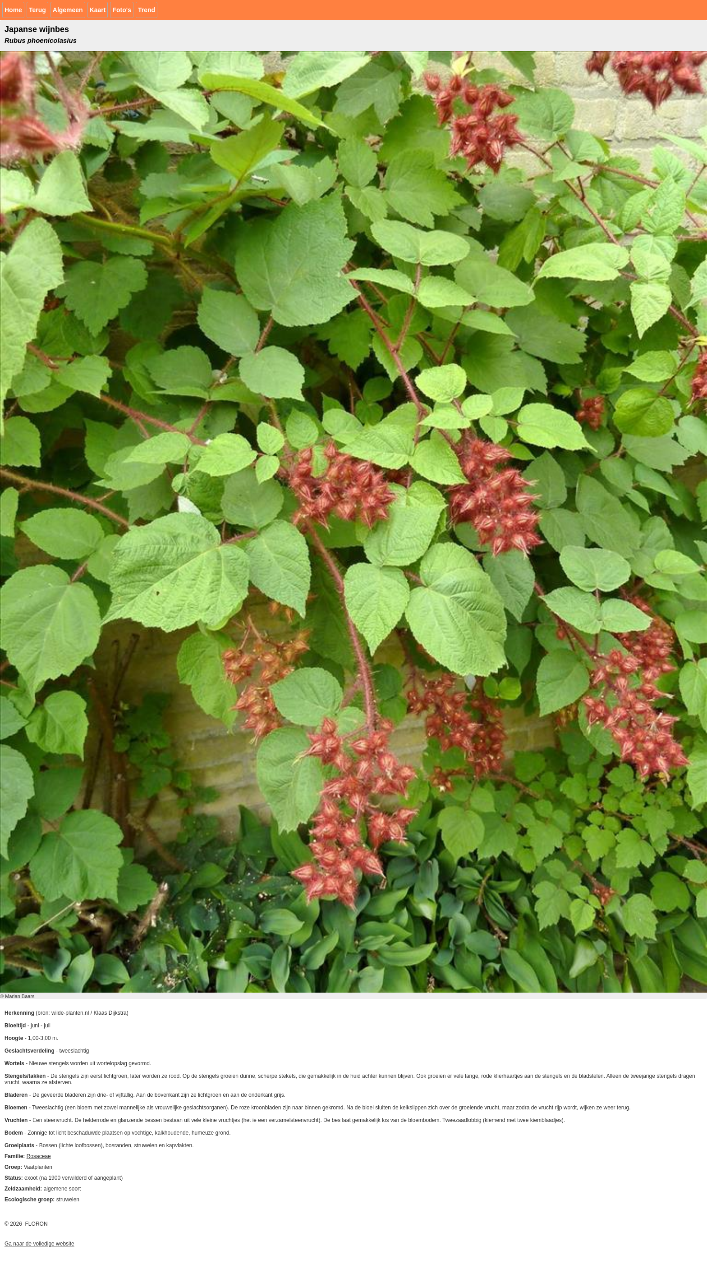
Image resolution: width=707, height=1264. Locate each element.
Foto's (121, 10)
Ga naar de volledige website (39, 1244)
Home (13, 10)
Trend (146, 10)
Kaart (98, 10)
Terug (37, 10)
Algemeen (68, 10)
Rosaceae (39, 1156)
